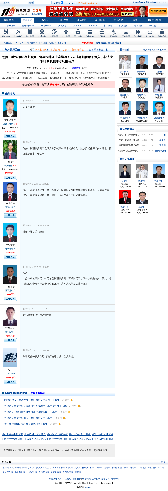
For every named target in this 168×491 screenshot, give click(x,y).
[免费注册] (82, 3)
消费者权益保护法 (120, 467)
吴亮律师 (125, 181)
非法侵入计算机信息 (35, 439)
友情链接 (105, 479)
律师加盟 (77, 479)
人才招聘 (96, 479)
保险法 (69, 467)
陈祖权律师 (10, 332)
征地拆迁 (138, 36)
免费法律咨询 (55, 479)
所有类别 (43, 42)
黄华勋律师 (10, 249)
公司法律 (102, 36)
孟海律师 (159, 71)
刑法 (24, 467)
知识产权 (150, 36)
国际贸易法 (44, 472)
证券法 (99, 467)
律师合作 (92, 25)
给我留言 (76, 68)
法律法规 (118, 20)
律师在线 (63, 20)
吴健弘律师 (142, 71)
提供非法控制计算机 (12, 434)
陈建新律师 (142, 95)
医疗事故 (78, 36)
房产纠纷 (66, 36)
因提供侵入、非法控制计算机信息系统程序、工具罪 (31, 400)
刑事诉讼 (18, 36)
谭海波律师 (159, 118)
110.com (88, 487)
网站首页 (9, 20)
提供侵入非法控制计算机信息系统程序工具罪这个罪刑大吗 (35, 406)
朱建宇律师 (125, 207)
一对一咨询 (46, 25)
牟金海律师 (125, 118)
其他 (52, 42)
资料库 (136, 20)
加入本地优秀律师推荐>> (154, 49)
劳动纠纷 (30, 36)
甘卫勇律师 (10, 290)
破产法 (6, 467)
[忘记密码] (92, 3)
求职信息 (123, 25)
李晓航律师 (142, 118)
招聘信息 (138, 25)
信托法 (107, 467)
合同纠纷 (54, 36)
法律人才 (62, 25)
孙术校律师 (41, 49)
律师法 (78, 472)
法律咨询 (27, 20)
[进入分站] (37, 14)
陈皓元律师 (125, 95)
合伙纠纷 (152, 467)
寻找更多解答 (38, 393)
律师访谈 (153, 25)
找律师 (45, 20)
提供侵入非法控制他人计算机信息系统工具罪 (28, 418)
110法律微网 (154, 20)
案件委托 (108, 25)
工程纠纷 (126, 36)
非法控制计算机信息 (35, 434)
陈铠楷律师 (10, 207)
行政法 (85, 467)
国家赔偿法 (68, 472)
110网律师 (10, 374)
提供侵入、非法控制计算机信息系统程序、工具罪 (30, 412)
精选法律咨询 (28, 25)
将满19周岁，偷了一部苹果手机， (68, 49)
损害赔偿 (114, 36)
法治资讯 (100, 20)
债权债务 (90, 36)
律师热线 (82, 20)
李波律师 (8, 165)
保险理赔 (162, 36)
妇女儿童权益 (42, 467)
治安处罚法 (56, 472)
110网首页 (19, 42)
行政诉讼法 (32, 472)
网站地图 (115, 479)
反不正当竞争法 (57, 467)
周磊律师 (159, 95)
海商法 (161, 467)
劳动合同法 (15, 467)
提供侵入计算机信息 (57, 434)
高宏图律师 (125, 71)
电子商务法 (20, 472)
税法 (92, 467)
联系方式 (86, 479)
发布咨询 (11, 25)
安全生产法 (8, 472)
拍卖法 (133, 467)
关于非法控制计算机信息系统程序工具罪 (25, 424)
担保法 (31, 467)
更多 (163, 462)
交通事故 (42, 36)
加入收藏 (162, 2)
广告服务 (67, 479)
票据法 (77, 467)
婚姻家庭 (6, 36)
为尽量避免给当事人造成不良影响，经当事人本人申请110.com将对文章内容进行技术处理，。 (56, 450)
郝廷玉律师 (8, 124)
